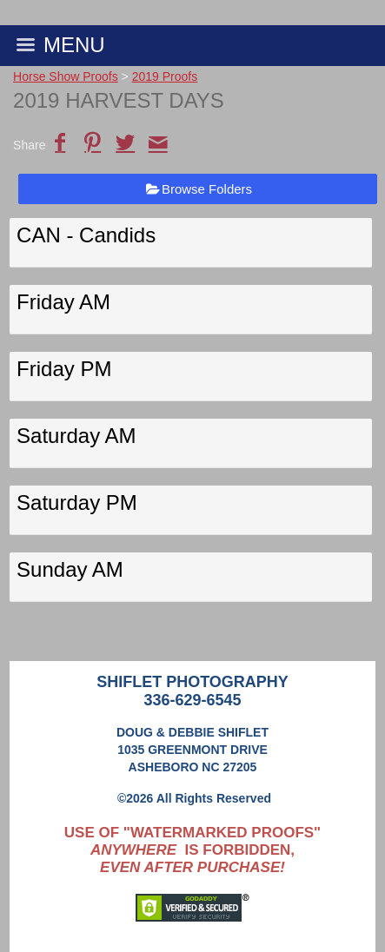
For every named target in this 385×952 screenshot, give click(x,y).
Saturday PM (77, 502)
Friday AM (63, 302)
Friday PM (64, 368)
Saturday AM (76, 435)
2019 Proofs (165, 76)
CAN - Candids (86, 235)
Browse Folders (207, 189)
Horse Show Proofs (65, 76)
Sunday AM (70, 569)
